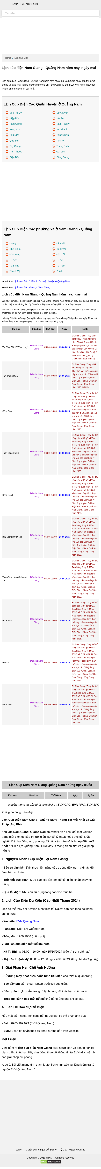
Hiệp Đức (15, 118)
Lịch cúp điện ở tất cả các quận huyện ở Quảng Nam (42, 281)
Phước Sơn (62, 135)
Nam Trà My (62, 123)
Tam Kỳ (60, 140)
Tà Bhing (14, 265)
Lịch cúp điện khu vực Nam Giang (32, 287)
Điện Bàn (14, 157)
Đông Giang (62, 157)
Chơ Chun (15, 249)
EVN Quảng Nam (27, 921)
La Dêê (13, 260)
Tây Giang (15, 146)
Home (8, 58)
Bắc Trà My (16, 112)
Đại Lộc (60, 151)
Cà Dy (13, 243)
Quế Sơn (14, 140)
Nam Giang (16, 123)
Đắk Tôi (60, 254)
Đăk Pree (61, 249)
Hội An (59, 118)
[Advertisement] (50, 27)
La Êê (59, 260)
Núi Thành (61, 129)
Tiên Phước (16, 151)
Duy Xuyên (62, 112)
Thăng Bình (62, 146)
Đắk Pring (15, 254)
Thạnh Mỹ (15, 271)
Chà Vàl (60, 243)
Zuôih (59, 271)
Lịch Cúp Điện (21, 58)
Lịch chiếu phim (29, 4)
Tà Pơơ (60, 265)
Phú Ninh (14, 135)
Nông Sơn (15, 129)
